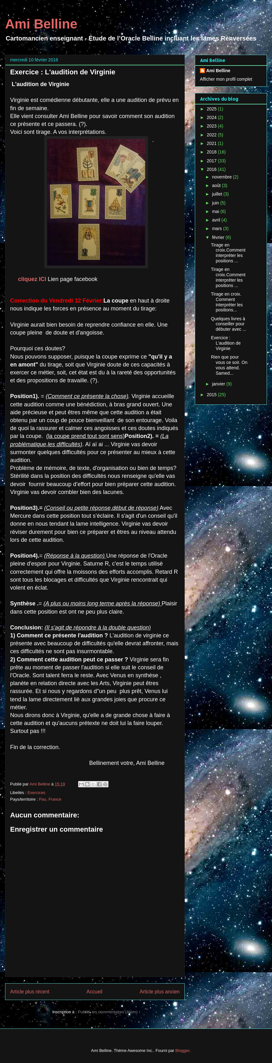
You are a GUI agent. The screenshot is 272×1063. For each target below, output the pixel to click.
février (219, 237)
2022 (212, 134)
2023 (212, 125)
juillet (217, 194)
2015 (212, 394)
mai (216, 211)
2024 (212, 117)
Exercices (36, 792)
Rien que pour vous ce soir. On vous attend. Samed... (229, 364)
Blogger (182, 1050)
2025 (212, 108)
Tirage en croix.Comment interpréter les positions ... (228, 252)
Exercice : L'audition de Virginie (226, 343)
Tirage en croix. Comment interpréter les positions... (227, 301)
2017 (212, 160)
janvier (219, 383)
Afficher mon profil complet (226, 79)
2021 (212, 143)
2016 (212, 169)
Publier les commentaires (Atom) (108, 1012)
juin (216, 202)
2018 (212, 151)
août (217, 185)
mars (217, 228)
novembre (222, 176)
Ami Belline (41, 23)
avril (216, 219)
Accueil (94, 991)
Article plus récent (29, 991)
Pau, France (50, 799)
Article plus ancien (159, 991)
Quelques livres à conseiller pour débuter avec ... (228, 324)
